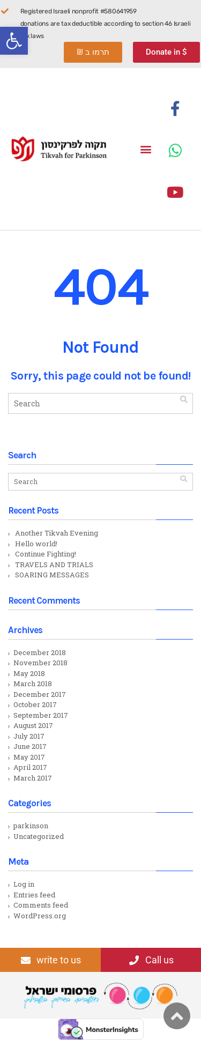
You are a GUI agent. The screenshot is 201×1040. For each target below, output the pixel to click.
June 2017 (30, 746)
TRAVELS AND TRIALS (54, 564)
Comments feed (40, 905)
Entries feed (34, 895)
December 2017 (39, 694)
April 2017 (30, 767)
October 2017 (35, 704)
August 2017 (33, 725)
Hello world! (36, 543)
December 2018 (39, 652)
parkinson (30, 825)
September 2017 (40, 715)
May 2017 (29, 757)
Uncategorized (38, 836)
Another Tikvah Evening (56, 533)
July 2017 (28, 736)
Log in (23, 884)
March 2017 (32, 778)
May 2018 (29, 673)
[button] (14, 41)
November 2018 (40, 662)
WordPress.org (39, 915)
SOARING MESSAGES (52, 575)
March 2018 (32, 683)
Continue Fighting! (45, 554)
